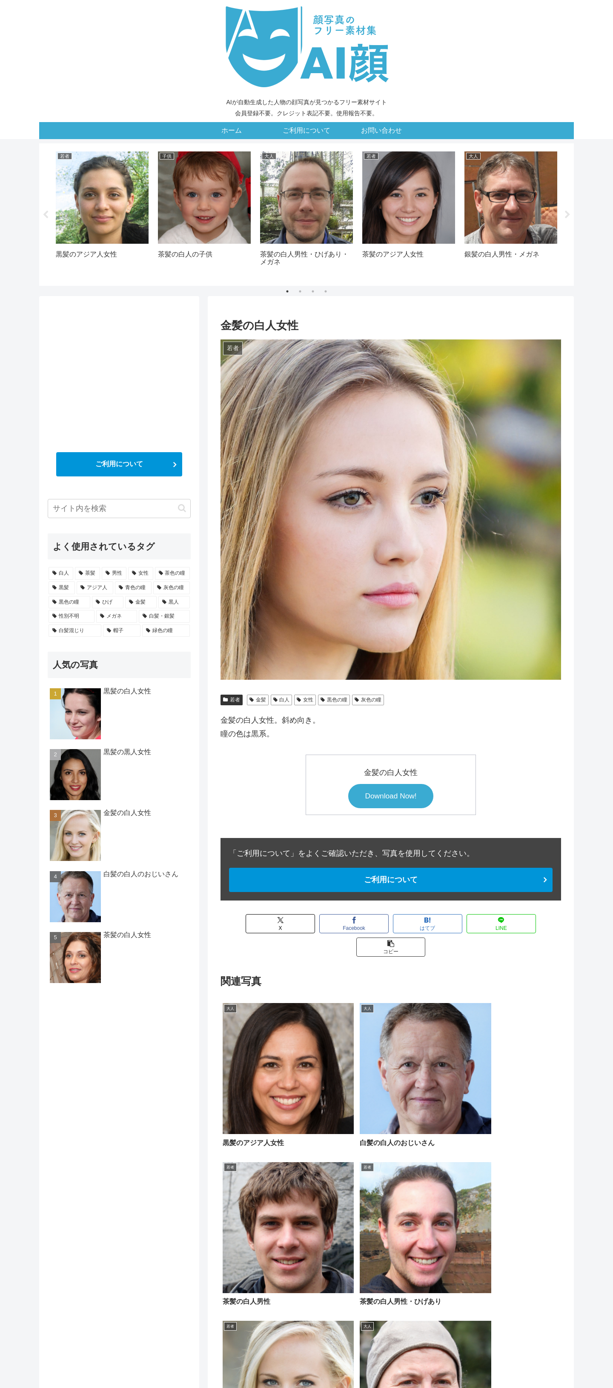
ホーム (259, 1361)
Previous (45, 215)
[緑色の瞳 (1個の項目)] (538, 1294)
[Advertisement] (119, 364)
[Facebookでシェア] (321, 924)
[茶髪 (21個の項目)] (260, 1280)
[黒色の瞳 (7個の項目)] (516, 1280)
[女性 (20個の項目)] (312, 1280)
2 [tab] (300, 291)
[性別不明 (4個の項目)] (314, 1294)
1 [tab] (287, 291)
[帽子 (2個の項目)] (498, 1294)
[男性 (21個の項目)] (286, 1280)
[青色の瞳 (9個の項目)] (443, 1280)
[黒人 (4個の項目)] (274, 1294)
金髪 (257, 700)
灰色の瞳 (368, 700)
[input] (119, 508)
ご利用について (391, 880)
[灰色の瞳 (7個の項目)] (480, 1280)
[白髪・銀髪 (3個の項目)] (403, 1294)
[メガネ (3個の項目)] (358, 1294)
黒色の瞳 (334, 700)
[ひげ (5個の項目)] (548, 1280)
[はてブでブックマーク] (390, 924)
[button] (528, 924)
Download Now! (391, 796)
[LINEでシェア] (459, 924)
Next (567, 215)
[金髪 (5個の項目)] (238, 1294)
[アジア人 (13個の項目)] (407, 1280)
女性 (305, 700)
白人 (281, 700)
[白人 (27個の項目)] (233, 1280)
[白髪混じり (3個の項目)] (454, 1294)
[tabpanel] (102, 213)
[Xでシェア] (253, 924)
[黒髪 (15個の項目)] (375, 1280)
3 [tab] (313, 291)
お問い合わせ (345, 1361)
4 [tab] (325, 291)
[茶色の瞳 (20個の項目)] (344, 1280)
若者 (231, 700)
